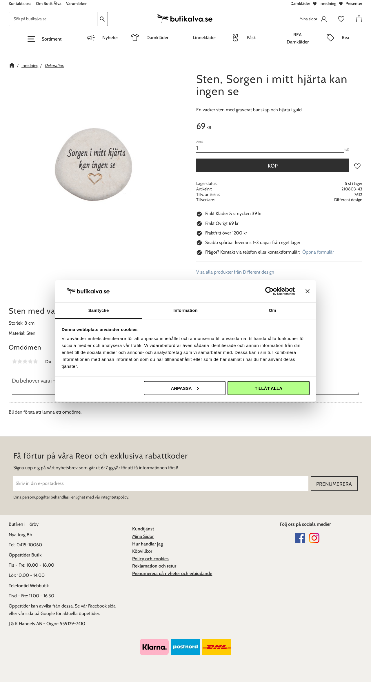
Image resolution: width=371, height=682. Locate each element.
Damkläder (300, 3)
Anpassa (185, 387)
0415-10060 (29, 545)
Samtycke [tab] (98, 310)
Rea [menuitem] (345, 37)
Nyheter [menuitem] (110, 37)
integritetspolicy (114, 497)
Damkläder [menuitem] (157, 37)
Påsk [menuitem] (251, 37)
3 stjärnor (25, 361)
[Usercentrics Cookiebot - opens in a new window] (269, 291)
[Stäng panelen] (307, 291)
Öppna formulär (318, 252)
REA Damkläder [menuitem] (298, 38)
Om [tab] (272, 310)
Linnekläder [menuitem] (204, 37)
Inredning (327, 3)
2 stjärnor (19, 361)
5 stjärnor (35, 361)
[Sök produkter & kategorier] (53, 19)
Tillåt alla (268, 387)
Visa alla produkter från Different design (235, 272)
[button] (44, 39)
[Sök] (102, 19)
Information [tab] (185, 310)
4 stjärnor (30, 361)
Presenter (353, 3)
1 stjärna (14, 361)
